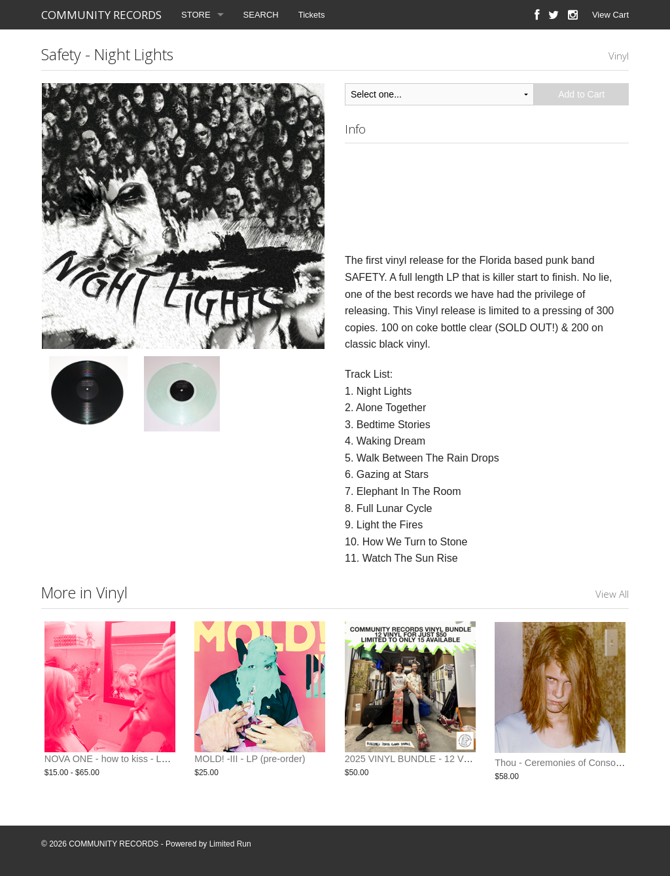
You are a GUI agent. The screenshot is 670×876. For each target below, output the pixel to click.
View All (612, 593)
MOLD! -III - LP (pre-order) (249, 762)
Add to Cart (581, 94)
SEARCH (261, 15)
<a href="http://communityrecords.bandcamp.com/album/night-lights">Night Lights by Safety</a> (487, 195)
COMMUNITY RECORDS (101, 14)
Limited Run (230, 844)
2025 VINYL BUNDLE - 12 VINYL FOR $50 (435, 762)
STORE (196, 15)
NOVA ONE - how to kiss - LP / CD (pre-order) (140, 762)
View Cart (610, 15)
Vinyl (618, 55)
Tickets (311, 15)
